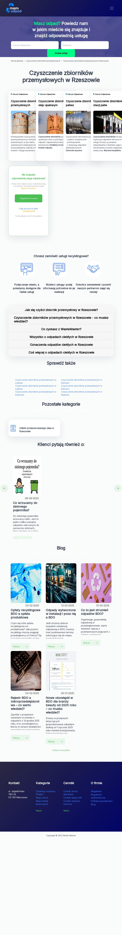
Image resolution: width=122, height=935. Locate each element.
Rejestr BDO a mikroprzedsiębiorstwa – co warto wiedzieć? (25, 703)
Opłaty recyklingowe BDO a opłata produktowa (25, 613)
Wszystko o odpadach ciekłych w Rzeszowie (61, 337)
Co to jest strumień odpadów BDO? (94, 612)
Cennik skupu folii (72, 797)
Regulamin (96, 791)
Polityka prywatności (102, 801)
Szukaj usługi (61, 53)
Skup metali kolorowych (42, 803)
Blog (93, 804)
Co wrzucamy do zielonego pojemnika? (25, 506)
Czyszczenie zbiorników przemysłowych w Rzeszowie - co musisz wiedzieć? (61, 319)
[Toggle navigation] (111, 8)
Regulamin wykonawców (98, 796)
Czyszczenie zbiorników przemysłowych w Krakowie (35, 393)
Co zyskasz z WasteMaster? (61, 329)
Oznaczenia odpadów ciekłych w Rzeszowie (61, 345)
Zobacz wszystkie (61, 750)
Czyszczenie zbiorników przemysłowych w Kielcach (81, 381)
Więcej (20, 646)
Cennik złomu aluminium (70, 793)
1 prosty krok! (28, 211)
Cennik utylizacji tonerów (71, 803)
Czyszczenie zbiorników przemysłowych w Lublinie (35, 381)
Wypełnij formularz (29, 198)
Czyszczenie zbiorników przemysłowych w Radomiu (81, 393)
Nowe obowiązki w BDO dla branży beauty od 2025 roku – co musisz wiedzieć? (61, 705)
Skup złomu (42, 797)
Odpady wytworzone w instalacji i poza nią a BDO (61, 613)
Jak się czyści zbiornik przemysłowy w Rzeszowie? (61, 310)
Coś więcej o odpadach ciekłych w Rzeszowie (61, 352)
